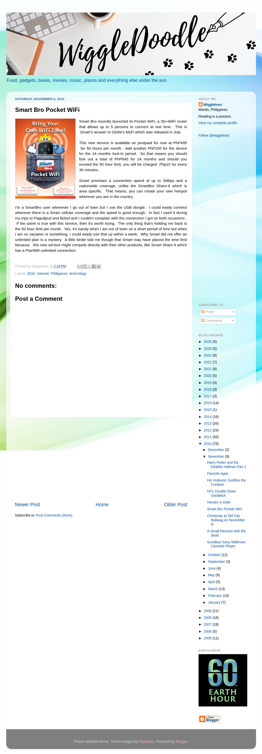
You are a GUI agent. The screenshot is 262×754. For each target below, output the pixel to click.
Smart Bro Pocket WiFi (224, 509)
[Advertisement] (101, 459)
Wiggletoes (213, 105)
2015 (208, 410)
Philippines (59, 274)
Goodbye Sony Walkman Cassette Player (226, 544)
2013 (208, 423)
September (217, 562)
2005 (208, 638)
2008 (208, 618)
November (216, 456)
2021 (208, 369)
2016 (208, 403)
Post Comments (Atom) (54, 515)
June (212, 568)
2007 (208, 624)
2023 (208, 355)
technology (77, 274)
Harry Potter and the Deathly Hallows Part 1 (226, 464)
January (214, 602)
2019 (208, 383)
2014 (208, 417)
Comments (211, 321)
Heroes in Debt (218, 502)
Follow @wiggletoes (214, 135)
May (212, 575)
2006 (208, 631)
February (215, 596)
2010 (31, 274)
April (212, 582)
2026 (208, 342)
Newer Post (27, 504)
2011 (208, 437)
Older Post (175, 504)
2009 (208, 611)
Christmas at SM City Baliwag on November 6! (226, 520)
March (213, 589)
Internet (43, 274)
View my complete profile (218, 123)
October (214, 555)
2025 (208, 349)
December (216, 450)
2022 (208, 362)
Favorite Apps (217, 473)
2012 (208, 430)
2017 (208, 396)
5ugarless (146, 741)
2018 (208, 389)
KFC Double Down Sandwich (221, 493)
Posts (207, 312)
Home (102, 504)
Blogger (181, 741)
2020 (208, 376)
